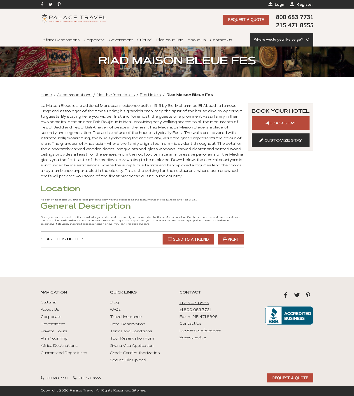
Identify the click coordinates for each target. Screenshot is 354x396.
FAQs (115, 310)
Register (304, 4)
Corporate (94, 40)
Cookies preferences (200, 330)
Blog (114, 302)
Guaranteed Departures (64, 353)
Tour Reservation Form (132, 338)
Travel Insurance (126, 317)
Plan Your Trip (169, 40)
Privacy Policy (192, 337)
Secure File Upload (128, 360)
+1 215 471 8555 (194, 303)
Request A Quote (246, 19)
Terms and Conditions (131, 331)
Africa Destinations (61, 40)
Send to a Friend (191, 239)
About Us (196, 40)
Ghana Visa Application (132, 346)
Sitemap (139, 390)
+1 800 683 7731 (195, 310)
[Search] (281, 40)
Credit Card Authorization (135, 353)
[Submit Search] (308, 39)
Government (121, 40)
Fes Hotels (150, 95)
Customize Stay (283, 140)
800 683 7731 (294, 17)
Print (233, 239)
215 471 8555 (294, 25)
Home (46, 95)
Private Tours (54, 331)
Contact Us (221, 40)
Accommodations (74, 95)
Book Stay (283, 123)
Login (280, 4)
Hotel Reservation (127, 324)
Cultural (144, 40)
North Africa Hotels (116, 95)
